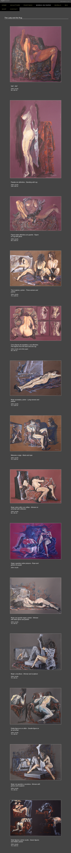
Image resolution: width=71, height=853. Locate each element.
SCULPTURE (15, 5)
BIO (66, 5)
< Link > (68, 1)
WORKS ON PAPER (43, 5)
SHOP (4, 9)
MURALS (58, 5)
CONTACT (14, 9)
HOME (4, 5)
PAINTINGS (28, 5)
